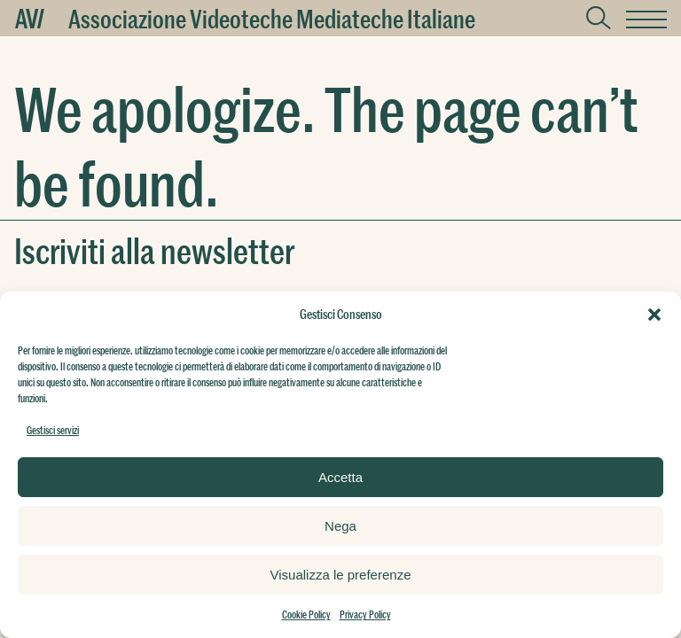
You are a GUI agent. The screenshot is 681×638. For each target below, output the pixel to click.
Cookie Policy (306, 614)
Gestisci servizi (53, 430)
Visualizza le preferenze (340, 574)
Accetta (340, 477)
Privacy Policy (365, 614)
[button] (654, 314)
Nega (340, 525)
